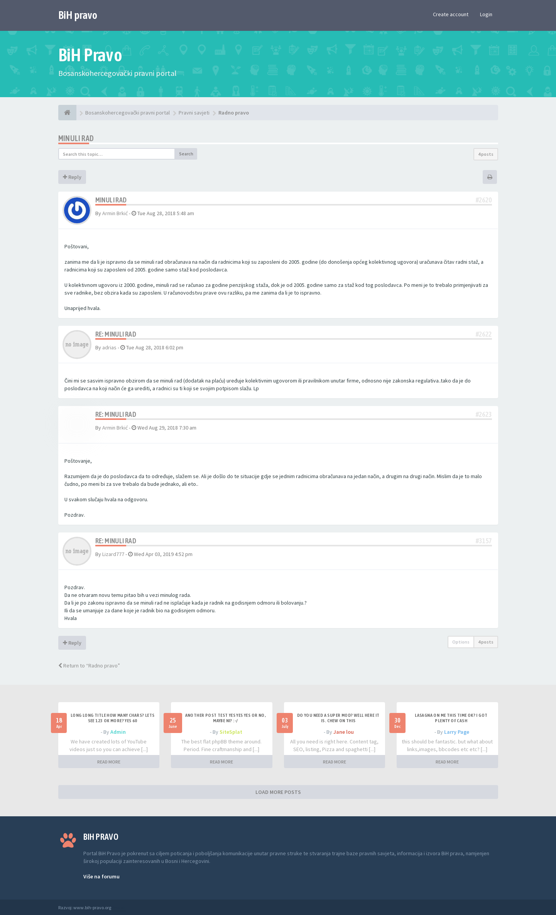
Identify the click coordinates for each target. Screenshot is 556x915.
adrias (109, 347)
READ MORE (108, 762)
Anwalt (119, 907)
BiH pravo (77, 15)
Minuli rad (76, 138)
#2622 (484, 334)
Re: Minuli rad (116, 334)
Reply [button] (72, 177)
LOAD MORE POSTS (278, 792)
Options (461, 642)
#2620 (484, 200)
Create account (450, 14)
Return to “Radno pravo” (89, 665)
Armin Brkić (115, 213)
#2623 (484, 414)
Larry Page (456, 731)
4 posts (485, 154)
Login (486, 14)
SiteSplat (231, 731)
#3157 (484, 541)
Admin (118, 731)
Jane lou (343, 731)
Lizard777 (113, 554)
